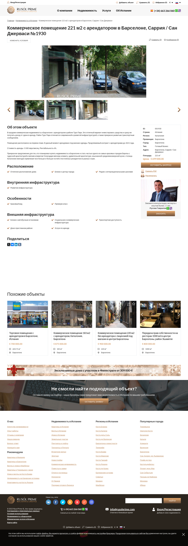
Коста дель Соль (103, 435)
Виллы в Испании (58, 431)
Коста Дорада (101, 464)
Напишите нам (13, 447)
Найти (172, 500)
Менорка (143, 481)
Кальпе (143, 439)
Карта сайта (12, 522)
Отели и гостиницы (59, 473)
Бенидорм (144, 435)
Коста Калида (101, 431)
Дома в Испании (58, 435)
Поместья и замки (58, 468)
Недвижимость (87, 10)
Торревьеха (145, 427)
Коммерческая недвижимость (63, 464)
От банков (55, 481)
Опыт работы (12, 431)
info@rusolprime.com (122, 509)
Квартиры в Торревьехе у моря (20, 470)
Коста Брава (101, 452)
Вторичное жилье (58, 452)
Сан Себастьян (146, 473)
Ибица (142, 485)
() (157, 40)
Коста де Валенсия (104, 439)
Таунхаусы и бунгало (60, 447)
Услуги (106, 10)
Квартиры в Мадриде (16, 457)
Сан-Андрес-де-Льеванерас (152, 456)
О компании (64, 10)
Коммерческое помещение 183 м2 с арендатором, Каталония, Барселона (72, 336)
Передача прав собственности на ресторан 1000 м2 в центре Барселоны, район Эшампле (160, 336)
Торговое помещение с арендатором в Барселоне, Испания (23, 336)
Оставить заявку (94, 401)
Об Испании (123, 10)
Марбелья (100, 485)
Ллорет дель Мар (147, 468)
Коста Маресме (102, 456)
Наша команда (13, 439)
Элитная (55, 456)
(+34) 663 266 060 (164, 10)
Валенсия (144, 447)
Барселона (144, 452)
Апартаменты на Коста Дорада (20, 482)
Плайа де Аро (146, 460)
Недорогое (56, 477)
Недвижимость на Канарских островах (23, 478)
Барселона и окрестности (106, 443)
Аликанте (144, 443)
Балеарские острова (104, 473)
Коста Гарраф (101, 460)
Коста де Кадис (102, 468)
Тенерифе (100, 447)
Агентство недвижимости (17, 427)
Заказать (161, 213)
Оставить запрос (161, 165)
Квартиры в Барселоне (16, 461)
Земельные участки (59, 439)
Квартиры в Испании (60, 427)
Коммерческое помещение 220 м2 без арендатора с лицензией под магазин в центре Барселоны (116, 336)
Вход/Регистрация (169, 509)
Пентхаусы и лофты (59, 443)
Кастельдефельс (147, 464)
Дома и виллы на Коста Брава (19, 474)
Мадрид (99, 481)
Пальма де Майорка (148, 477)
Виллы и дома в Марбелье (18, 466)
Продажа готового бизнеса (62, 485)
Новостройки (56, 460)
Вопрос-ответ (13, 443)
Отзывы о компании (15, 435)
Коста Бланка (101, 427)
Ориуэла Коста (146, 431)
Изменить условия (19, 40)
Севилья (99, 477)
